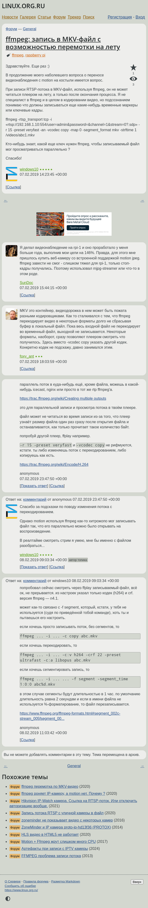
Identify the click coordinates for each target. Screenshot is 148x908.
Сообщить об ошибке (20, 886)
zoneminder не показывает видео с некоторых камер (67, 820)
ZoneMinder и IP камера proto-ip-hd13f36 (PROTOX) (66, 827)
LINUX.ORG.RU (23, 6)
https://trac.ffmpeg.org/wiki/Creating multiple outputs (63, 398)
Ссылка (13, 187)
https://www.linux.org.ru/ (21, 890)
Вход (140, 17)
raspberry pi (35, 55)
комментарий (35, 499)
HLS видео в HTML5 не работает (50, 835)
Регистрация (120, 17)
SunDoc (26, 283)
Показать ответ (34, 486)
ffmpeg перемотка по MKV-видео (49, 786)
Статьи (44, 17)
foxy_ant (27, 356)
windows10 (29, 169)
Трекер (74, 17)
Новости (10, 17)
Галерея (28, 17)
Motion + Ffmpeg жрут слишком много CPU (58, 842)
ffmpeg (17, 55)
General (29, 29)
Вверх (137, 882)
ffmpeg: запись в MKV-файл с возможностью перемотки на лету (63, 42)
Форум (59, 17)
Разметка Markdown (65, 881)
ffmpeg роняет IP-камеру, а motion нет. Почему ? (63, 794)
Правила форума (36, 881)
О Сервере (13, 881)
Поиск (88, 17)
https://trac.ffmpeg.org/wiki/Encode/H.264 (54, 465)
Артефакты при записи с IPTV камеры (54, 849)
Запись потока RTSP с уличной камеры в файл (62, 813)
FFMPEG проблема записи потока (51, 856)
